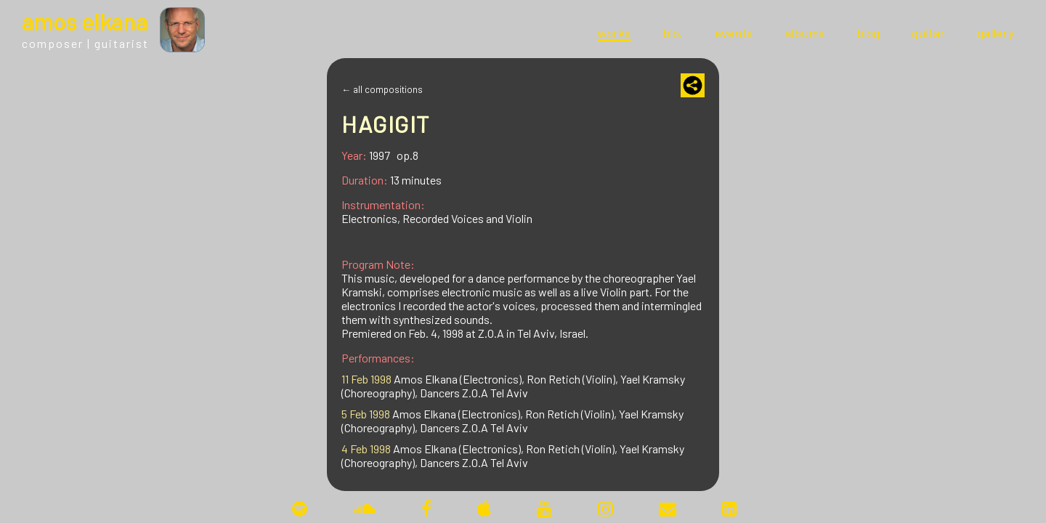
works (614, 33)
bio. (672, 33)
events (734, 33)
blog (868, 33)
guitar (928, 33)
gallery (995, 33)
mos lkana (84, 21)
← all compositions (382, 89)
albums (804, 33)
